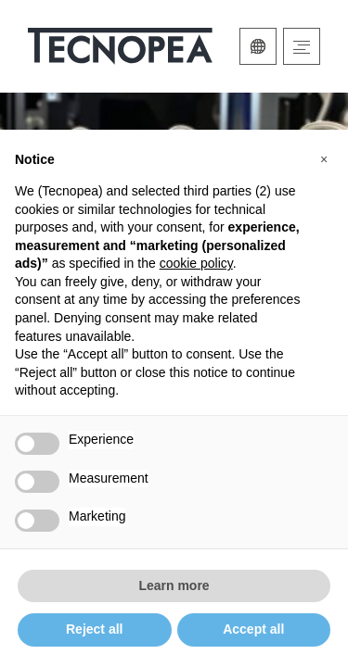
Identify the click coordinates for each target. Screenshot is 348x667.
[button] (324, 159)
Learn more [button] (173, 585)
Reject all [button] (94, 629)
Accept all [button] (253, 629)
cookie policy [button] (196, 263)
